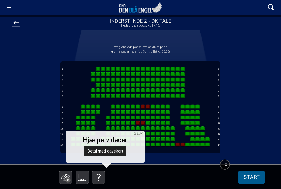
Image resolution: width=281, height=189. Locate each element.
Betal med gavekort (105, 151)
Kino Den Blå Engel (140, 7)
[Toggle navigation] (10, 7)
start (251, 177)
